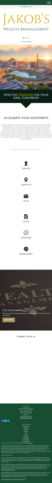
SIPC (39, 459)
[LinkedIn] (25, 38)
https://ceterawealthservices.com (8, 469)
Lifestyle (26, 436)
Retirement (26, 426)
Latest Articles (26, 438)
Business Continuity (21, 479)
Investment (26, 428)
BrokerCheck (30, 442)
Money (26, 434)
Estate (26, 429)
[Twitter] (23, 38)
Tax (26, 433)
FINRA (36, 459)
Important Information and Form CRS (8, 479)
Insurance (26, 431)
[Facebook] (2, 421)
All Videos (26, 439)
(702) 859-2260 (25, 41)
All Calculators (26, 441)
